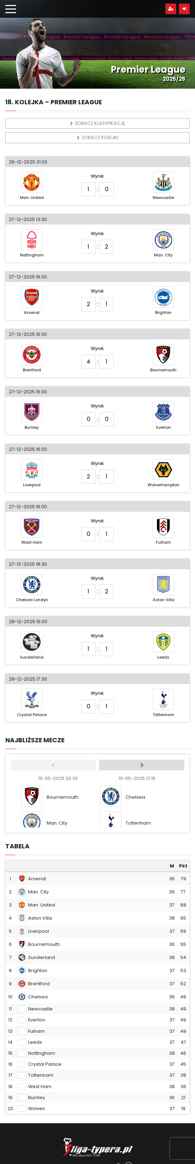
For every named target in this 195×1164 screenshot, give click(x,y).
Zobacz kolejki (97, 137)
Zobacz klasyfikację (97, 123)
